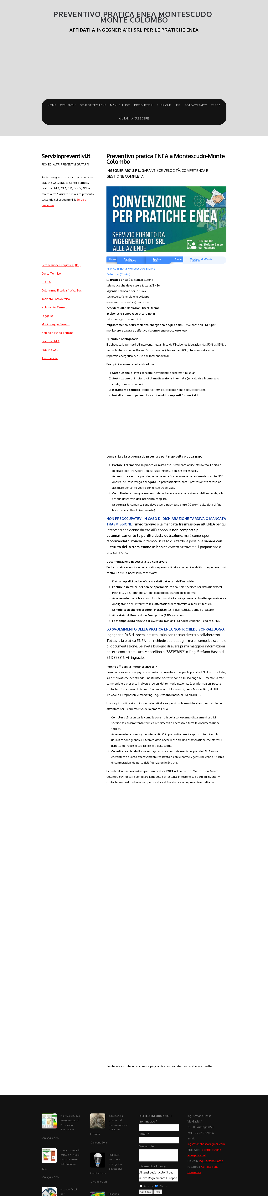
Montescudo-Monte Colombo (201, 260)
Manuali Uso (120, 105)
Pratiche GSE (50, 349)
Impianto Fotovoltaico (56, 299)
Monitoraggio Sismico (56, 324)
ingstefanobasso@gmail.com (206, 1144)
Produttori (143, 105)
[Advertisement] (66, 235)
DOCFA (46, 282)
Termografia (50, 358)
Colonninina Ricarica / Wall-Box (62, 290)
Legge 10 (47, 315)
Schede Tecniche (93, 105)
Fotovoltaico (196, 105)
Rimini (178, 259)
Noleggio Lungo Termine (57, 332)
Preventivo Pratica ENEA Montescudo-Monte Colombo (134, 17)
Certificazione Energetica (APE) (61, 265)
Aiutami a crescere (134, 118)
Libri (178, 105)
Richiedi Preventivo (130, 260)
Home (52, 105)
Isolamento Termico (54, 307)
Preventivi (68, 105)
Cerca (215, 105)
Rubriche (164, 105)
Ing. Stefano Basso (211, 1161)
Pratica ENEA (157, 260)
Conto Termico (51, 273)
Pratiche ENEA (50, 341)
